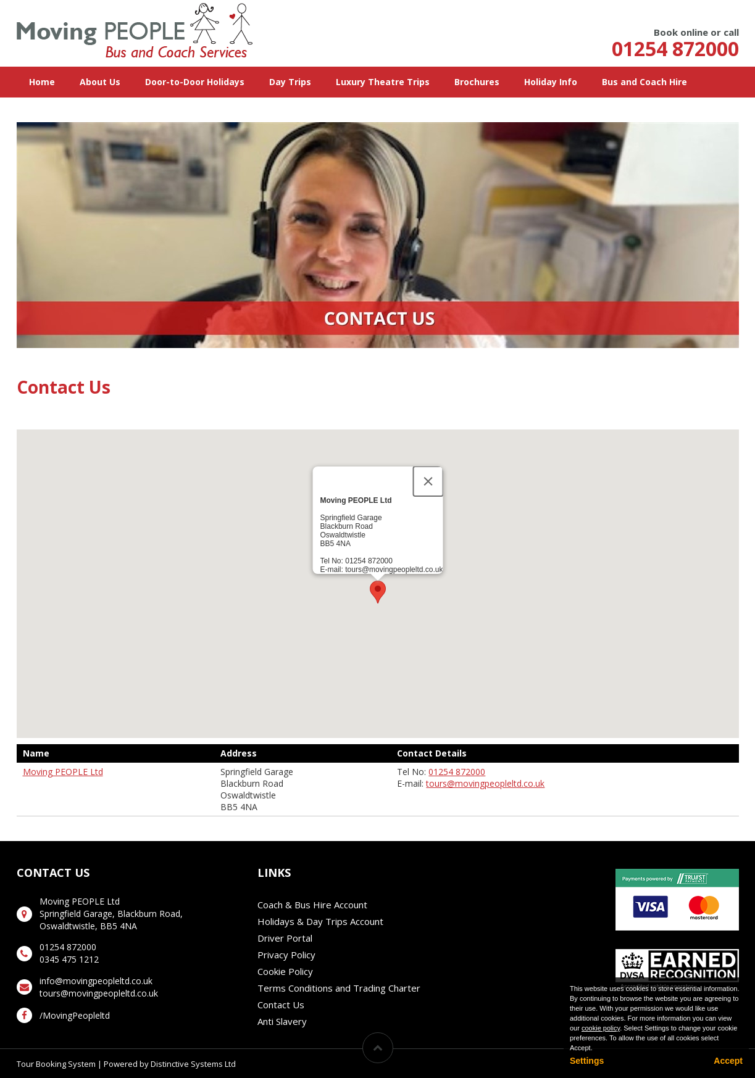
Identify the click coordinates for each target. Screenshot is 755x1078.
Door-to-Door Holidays (194, 82)
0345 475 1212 (69, 959)
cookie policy (601, 1028)
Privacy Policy (286, 954)
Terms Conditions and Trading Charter (338, 988)
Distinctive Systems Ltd (193, 1063)
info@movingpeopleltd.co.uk (96, 981)
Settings (587, 1061)
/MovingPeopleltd (75, 1015)
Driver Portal (284, 938)
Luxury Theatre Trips (383, 82)
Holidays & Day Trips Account (320, 921)
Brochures (476, 82)
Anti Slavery (282, 1021)
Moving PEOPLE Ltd (63, 771)
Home (42, 82)
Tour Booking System (56, 1063)
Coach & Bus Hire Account (312, 904)
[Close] (428, 481)
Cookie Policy (285, 971)
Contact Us (280, 1004)
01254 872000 (675, 48)
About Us (100, 82)
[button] (378, 592)
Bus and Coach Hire (644, 82)
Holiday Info (550, 82)
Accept (728, 1061)
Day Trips (290, 82)
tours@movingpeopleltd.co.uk (485, 783)
